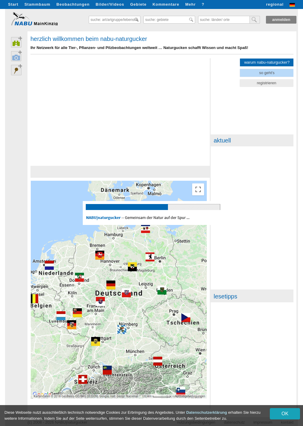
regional (275, 4)
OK (284, 413)
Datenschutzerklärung (206, 412)
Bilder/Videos (110, 4)
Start (13, 4)
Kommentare (165, 4)
